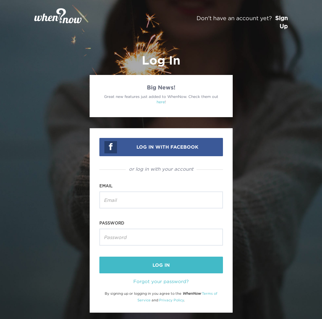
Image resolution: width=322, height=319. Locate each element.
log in (161, 265)
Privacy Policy (171, 300)
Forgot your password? (161, 281)
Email (106, 186)
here (161, 102)
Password (111, 223)
